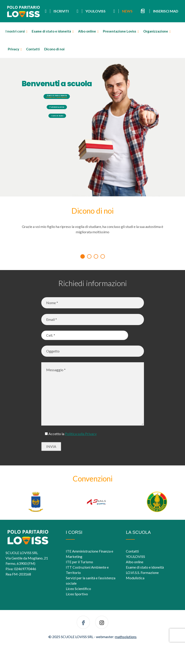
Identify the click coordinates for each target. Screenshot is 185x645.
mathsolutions (126, 637)
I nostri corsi (15, 31)
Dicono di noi (54, 49)
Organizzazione (155, 31)
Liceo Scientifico (78, 588)
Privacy (13, 49)
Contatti (33, 49)
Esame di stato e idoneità (51, 31)
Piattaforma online (56, 107)
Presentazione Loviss (119, 31)
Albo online (87, 31)
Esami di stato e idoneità (56, 96)
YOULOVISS (135, 556)
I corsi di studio (57, 116)
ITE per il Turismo (79, 562)
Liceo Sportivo (77, 594)
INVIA (51, 446)
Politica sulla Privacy (81, 434)
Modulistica (135, 578)
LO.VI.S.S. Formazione (142, 572)
